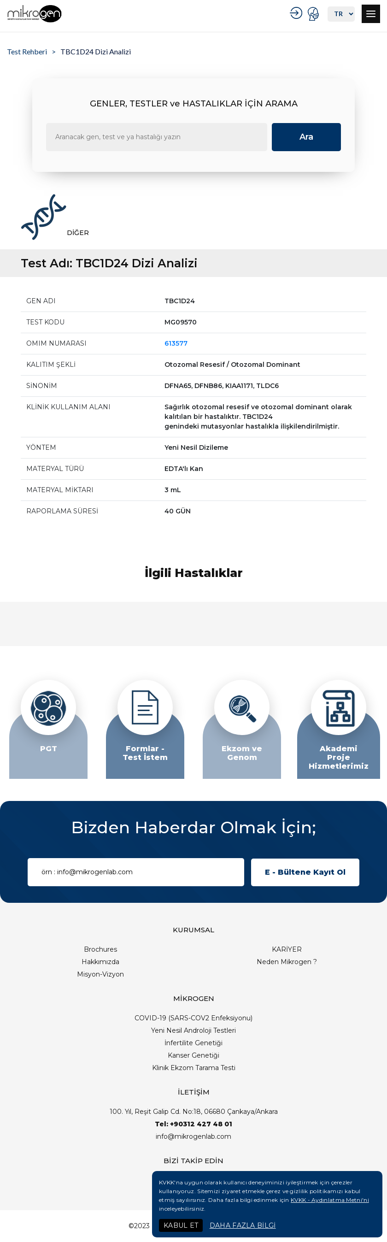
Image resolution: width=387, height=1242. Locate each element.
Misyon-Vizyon (100, 974)
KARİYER (287, 949)
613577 (176, 343)
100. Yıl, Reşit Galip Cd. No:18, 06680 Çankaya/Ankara (194, 1111)
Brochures (100, 949)
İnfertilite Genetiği (193, 1043)
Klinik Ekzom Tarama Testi (193, 1068)
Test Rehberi (27, 51)
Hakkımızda (100, 962)
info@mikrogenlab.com (193, 1136)
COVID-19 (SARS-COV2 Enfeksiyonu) (193, 1018)
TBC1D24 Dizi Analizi (95, 51)
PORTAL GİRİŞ (314, 13)
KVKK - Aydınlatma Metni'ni (330, 1199)
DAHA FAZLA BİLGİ (243, 1225)
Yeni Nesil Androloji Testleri (193, 1030)
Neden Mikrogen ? (287, 962)
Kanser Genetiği (193, 1055)
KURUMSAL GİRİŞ (297, 13)
